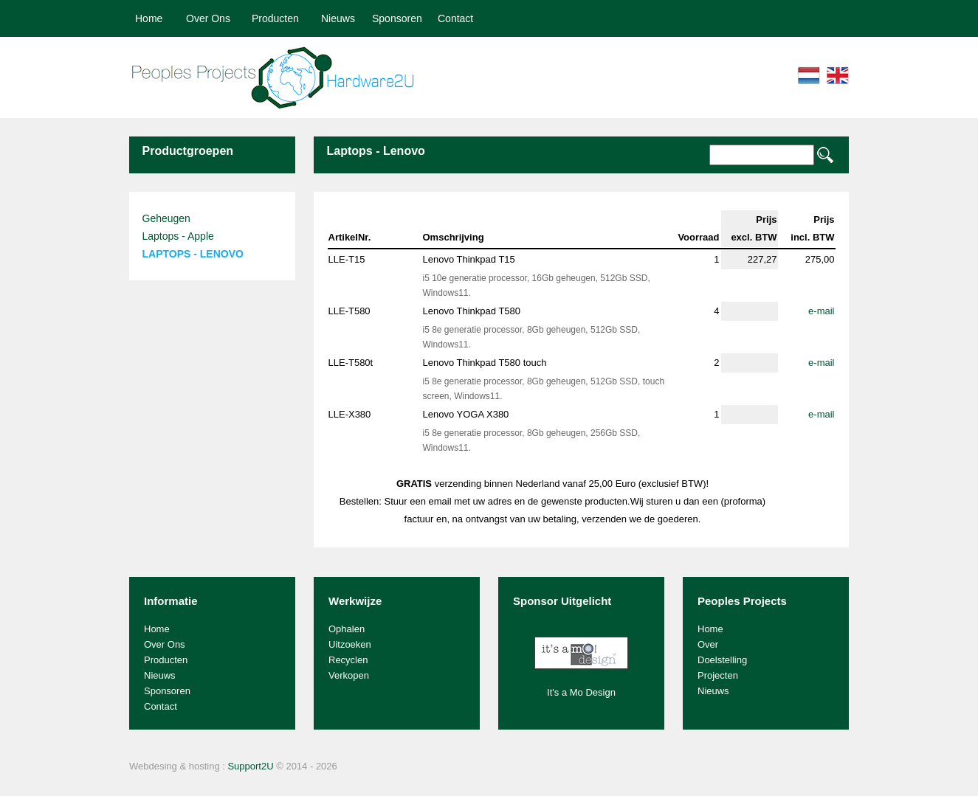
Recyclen (348, 659)
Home (148, 18)
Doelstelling (722, 659)
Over (708, 644)
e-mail (821, 310)
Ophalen (346, 628)
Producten (275, 18)
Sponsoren (397, 18)
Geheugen (166, 218)
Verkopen (348, 675)
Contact (455, 18)
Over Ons (208, 18)
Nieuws (338, 18)
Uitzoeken (349, 644)
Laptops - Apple (178, 236)
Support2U (250, 766)
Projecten (718, 675)
